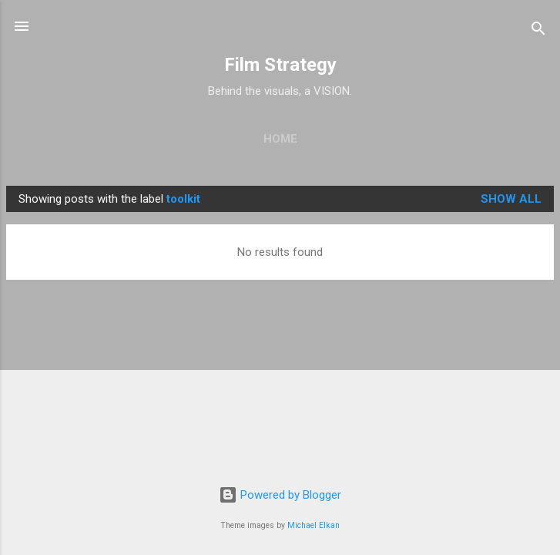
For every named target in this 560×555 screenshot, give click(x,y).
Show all (511, 199)
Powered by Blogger (280, 495)
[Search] (538, 31)
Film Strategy (280, 65)
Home (280, 139)
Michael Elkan (313, 525)
